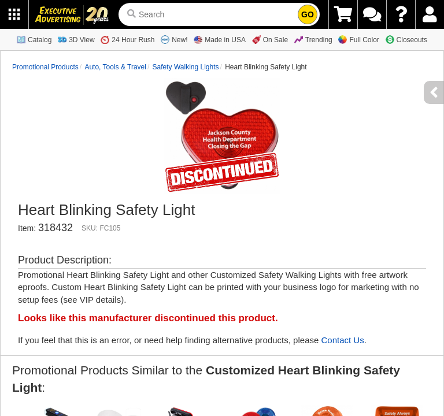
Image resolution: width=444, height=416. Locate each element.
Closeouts (406, 40)
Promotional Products (45, 67)
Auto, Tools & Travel (115, 67)
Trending (313, 40)
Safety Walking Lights (186, 67)
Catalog (34, 40)
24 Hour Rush (127, 40)
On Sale (270, 40)
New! (174, 40)
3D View (76, 40)
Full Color (358, 40)
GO (307, 14)
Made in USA (220, 40)
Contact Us (342, 340)
